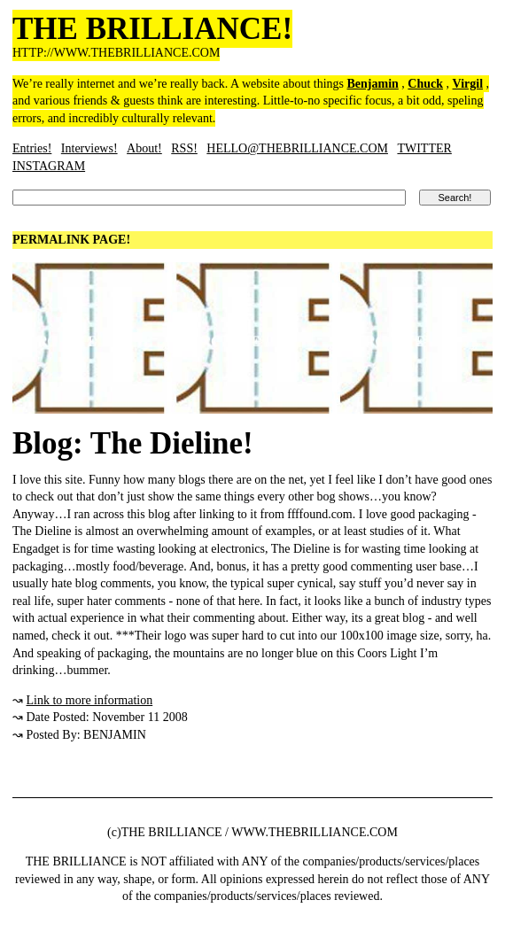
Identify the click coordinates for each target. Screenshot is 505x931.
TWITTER (424, 148)
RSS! (184, 148)
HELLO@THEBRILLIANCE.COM (297, 148)
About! (144, 148)
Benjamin (373, 83)
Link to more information (90, 700)
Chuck (425, 83)
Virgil (468, 83)
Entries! (31, 148)
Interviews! (89, 148)
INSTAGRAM (48, 166)
